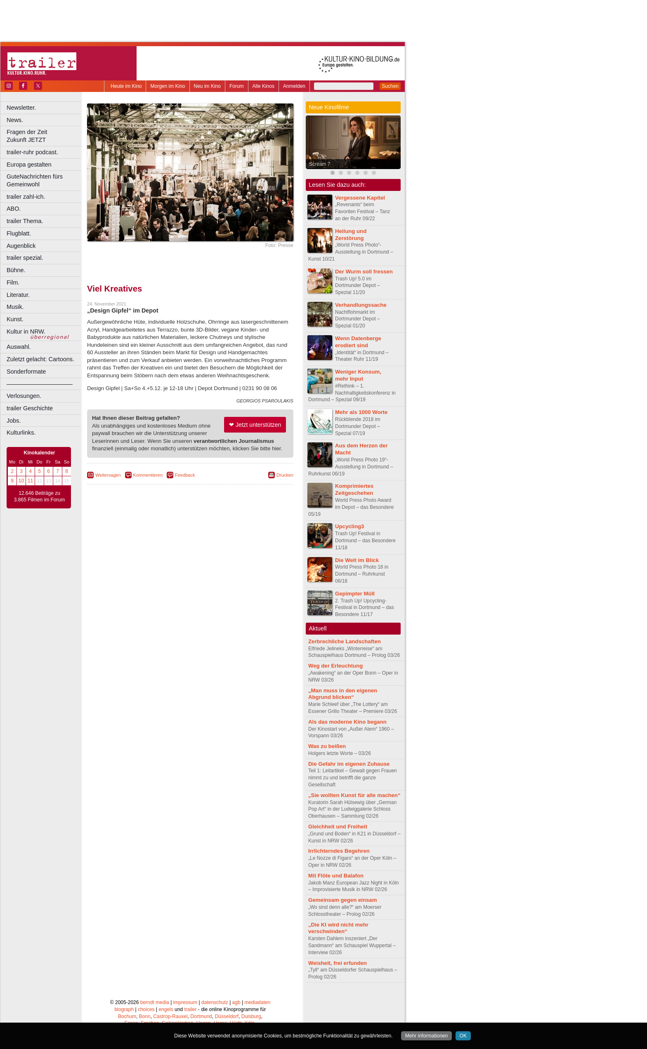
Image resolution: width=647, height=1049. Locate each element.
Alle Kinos (263, 86)
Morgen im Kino (167, 86)
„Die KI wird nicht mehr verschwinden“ (338, 928)
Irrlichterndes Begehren (339, 851)
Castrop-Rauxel (170, 1016)
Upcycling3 (349, 526)
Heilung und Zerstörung (350, 234)
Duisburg (251, 1016)
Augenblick (21, 245)
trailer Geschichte (30, 408)
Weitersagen (108, 475)
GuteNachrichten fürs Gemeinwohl (35, 180)
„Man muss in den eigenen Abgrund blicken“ (342, 694)
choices (146, 1009)
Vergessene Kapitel (360, 198)
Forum (236, 86)
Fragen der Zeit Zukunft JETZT (45, 136)
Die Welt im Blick (357, 560)
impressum (185, 1002)
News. (15, 120)
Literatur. (18, 295)
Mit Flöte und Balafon (336, 876)
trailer (190, 1009)
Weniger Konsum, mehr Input (358, 375)
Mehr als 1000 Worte (361, 412)
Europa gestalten (29, 164)
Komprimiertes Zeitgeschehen (354, 489)
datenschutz (214, 1002)
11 (30, 481)
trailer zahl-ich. (26, 196)
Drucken (284, 475)
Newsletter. (21, 107)
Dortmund (201, 1016)
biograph (124, 1009)
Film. (13, 282)
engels (165, 1009)
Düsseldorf (226, 1016)
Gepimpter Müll (355, 593)
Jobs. (14, 420)
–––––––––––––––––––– (40, 384)
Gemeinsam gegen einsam (342, 900)
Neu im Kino (207, 86)
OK (463, 1036)
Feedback (185, 475)
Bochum (127, 1016)
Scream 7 (319, 164)
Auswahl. (19, 346)
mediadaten (257, 1002)
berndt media (154, 1002)
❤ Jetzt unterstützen (255, 424)
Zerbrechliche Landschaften (344, 641)
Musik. (15, 306)
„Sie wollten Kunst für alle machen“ (354, 795)
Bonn (145, 1016)
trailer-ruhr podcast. (32, 152)
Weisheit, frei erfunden (337, 963)
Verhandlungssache (361, 305)
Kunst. (15, 319)
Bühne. (16, 270)
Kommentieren (148, 475)
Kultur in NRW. (26, 331)
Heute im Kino (126, 86)
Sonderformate (26, 371)
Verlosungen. (24, 396)
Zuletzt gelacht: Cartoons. (40, 359)
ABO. (14, 208)
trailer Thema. (25, 221)
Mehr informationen (426, 1036)
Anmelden (294, 86)
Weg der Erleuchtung (335, 666)
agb (236, 1002)
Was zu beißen (327, 746)
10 (21, 481)
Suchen (390, 86)
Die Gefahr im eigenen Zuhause (349, 764)
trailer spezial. (25, 257)
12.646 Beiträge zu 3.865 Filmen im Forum (39, 496)
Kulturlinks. (21, 432)
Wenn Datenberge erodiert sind (358, 341)
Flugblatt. (19, 233)
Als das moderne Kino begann (347, 722)
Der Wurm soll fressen (364, 271)
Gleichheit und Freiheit (337, 826)
